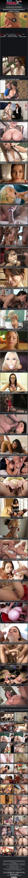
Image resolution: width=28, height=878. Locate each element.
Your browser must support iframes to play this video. (14, 22)
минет (5, 35)
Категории (9, 6)
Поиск (13, 6)
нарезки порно (22, 36)
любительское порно (12, 36)
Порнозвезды (18, 6)
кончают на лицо (12, 35)
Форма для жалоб (14, 874)
